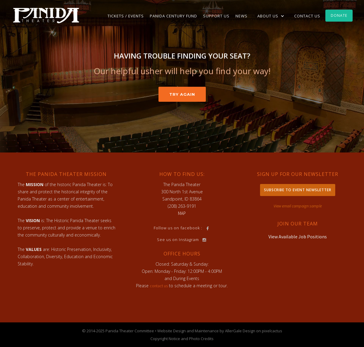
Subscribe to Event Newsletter (297, 189)
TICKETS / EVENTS (126, 16)
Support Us (216, 16)
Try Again (182, 94)
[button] (270, 16)
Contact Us (307, 16)
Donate (339, 15)
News (241, 16)
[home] (46, 15)
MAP (182, 213)
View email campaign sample (298, 206)
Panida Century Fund (173, 16)
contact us (159, 285)
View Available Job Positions (297, 237)
